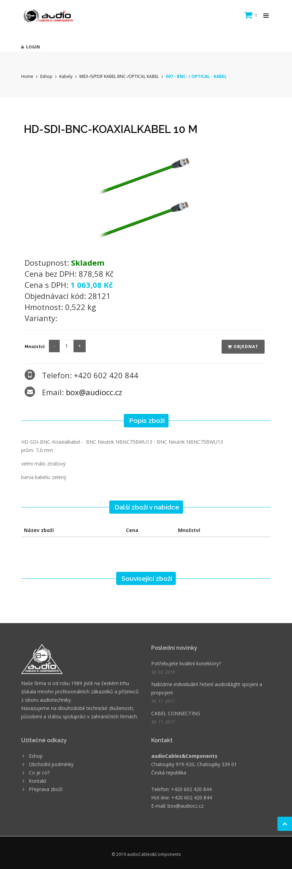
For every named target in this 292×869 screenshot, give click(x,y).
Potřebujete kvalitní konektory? (186, 663)
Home (27, 76)
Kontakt (37, 781)
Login (30, 47)
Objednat (243, 346)
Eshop (46, 76)
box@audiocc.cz (94, 392)
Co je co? (39, 772)
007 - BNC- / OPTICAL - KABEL (196, 76)
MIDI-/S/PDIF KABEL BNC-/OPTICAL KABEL (119, 76)
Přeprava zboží (45, 789)
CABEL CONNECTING (175, 713)
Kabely (65, 76)
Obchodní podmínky (51, 764)
